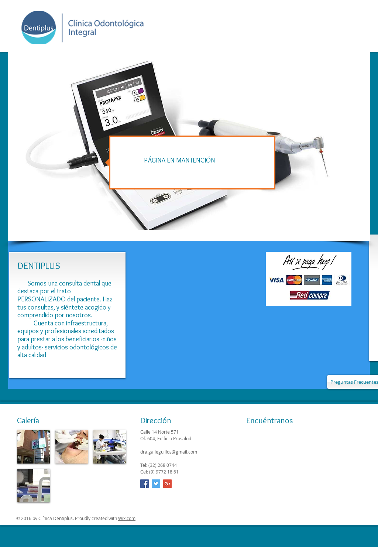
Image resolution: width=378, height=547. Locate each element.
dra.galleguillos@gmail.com (168, 452)
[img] (33, 447)
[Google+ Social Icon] (167, 483)
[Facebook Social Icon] (144, 483)
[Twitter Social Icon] (156, 483)
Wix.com (126, 518)
